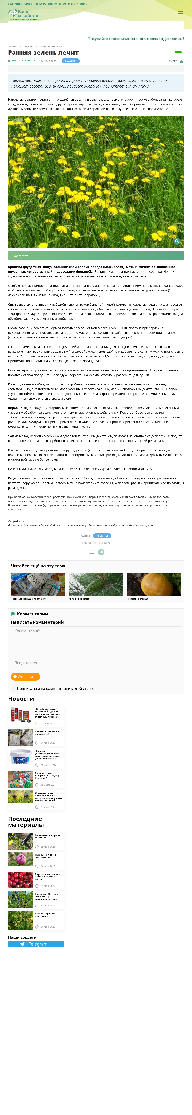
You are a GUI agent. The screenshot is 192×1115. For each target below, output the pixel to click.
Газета (62, 3)
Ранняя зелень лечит (51, 46)
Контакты (82, 3)
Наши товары (15, 3)
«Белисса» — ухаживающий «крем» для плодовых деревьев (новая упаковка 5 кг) (47, 755)
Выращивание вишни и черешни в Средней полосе (47, 877)
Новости (52, 3)
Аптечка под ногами (79, 598)
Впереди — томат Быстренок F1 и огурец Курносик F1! (47, 775)
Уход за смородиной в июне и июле (46, 914)
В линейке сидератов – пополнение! (47, 732)
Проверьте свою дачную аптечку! (28, 598)
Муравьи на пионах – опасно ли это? (46, 856)
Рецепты (70, 60)
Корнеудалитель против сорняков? (47, 836)
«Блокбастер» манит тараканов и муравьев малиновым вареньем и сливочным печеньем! (47, 713)
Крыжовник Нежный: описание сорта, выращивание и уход (46, 896)
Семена (28, 3)
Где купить (40, 3)
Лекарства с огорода (137, 598)
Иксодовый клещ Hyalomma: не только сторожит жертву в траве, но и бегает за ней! (48, 797)
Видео (71, 3)
